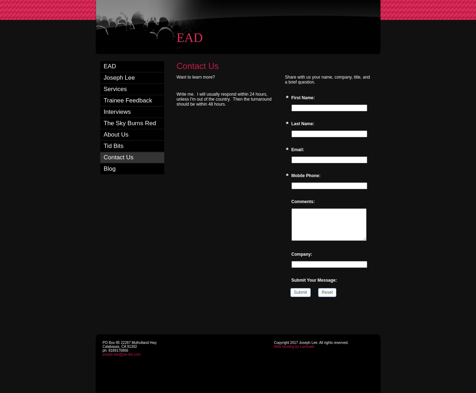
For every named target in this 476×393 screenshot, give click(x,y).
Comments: (303, 201)
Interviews (117, 111)
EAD (110, 66)
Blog (110, 168)
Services (115, 89)
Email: (298, 149)
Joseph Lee (119, 77)
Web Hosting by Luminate (294, 347)
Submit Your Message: (314, 280)
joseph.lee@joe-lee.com (122, 354)
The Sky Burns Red (130, 123)
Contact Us (119, 157)
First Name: (303, 97)
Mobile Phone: (306, 175)
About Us (116, 134)
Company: (302, 254)
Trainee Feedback (128, 100)
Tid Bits (114, 146)
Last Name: (303, 123)
